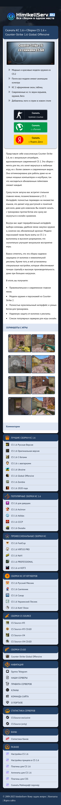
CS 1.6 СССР (14, 521)
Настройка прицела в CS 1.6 (22, 760)
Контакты (53, 796)
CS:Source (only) (16, 723)
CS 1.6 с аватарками (18, 463)
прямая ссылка (35, 114)
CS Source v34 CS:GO (19, 641)
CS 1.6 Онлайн (16, 528)
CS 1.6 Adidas (15, 515)
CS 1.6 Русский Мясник (20, 583)
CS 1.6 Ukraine (15, 469)
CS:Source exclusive (18, 717)
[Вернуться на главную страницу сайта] (30, 16)
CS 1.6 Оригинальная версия (23, 450)
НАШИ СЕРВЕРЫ (17, 677)
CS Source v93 (15, 622)
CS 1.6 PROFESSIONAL (19, 561)
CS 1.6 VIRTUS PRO (18, 549)
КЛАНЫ (12, 690)
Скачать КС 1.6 (14, 30)
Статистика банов (17, 738)
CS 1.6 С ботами (16, 457)
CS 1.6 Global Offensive (20, 475)
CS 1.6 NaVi (14, 555)
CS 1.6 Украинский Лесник (21, 601)
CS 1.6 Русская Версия (19, 444)
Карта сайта (9, 800)
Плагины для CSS (17, 778)
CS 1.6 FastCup (16, 543)
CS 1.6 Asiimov (16, 509)
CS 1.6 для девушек (18, 503)
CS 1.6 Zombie (15, 481)
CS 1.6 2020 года (17, 488)
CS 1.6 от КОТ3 (16, 567)
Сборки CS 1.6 (35, 30)
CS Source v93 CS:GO (19, 629)
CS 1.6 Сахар (15, 595)
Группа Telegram (16, 671)
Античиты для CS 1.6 (19, 772)
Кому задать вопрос (37, 796)
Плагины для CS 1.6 (18, 766)
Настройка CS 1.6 (17, 753)
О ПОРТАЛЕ (14, 702)
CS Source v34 (15, 635)
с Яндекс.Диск (36, 139)
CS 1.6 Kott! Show (17, 607)
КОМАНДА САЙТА (17, 696)
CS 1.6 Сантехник (17, 589)
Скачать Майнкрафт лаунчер (22, 785)
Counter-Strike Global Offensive (24, 656)
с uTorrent (36, 127)
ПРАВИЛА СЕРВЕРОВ (19, 684)
